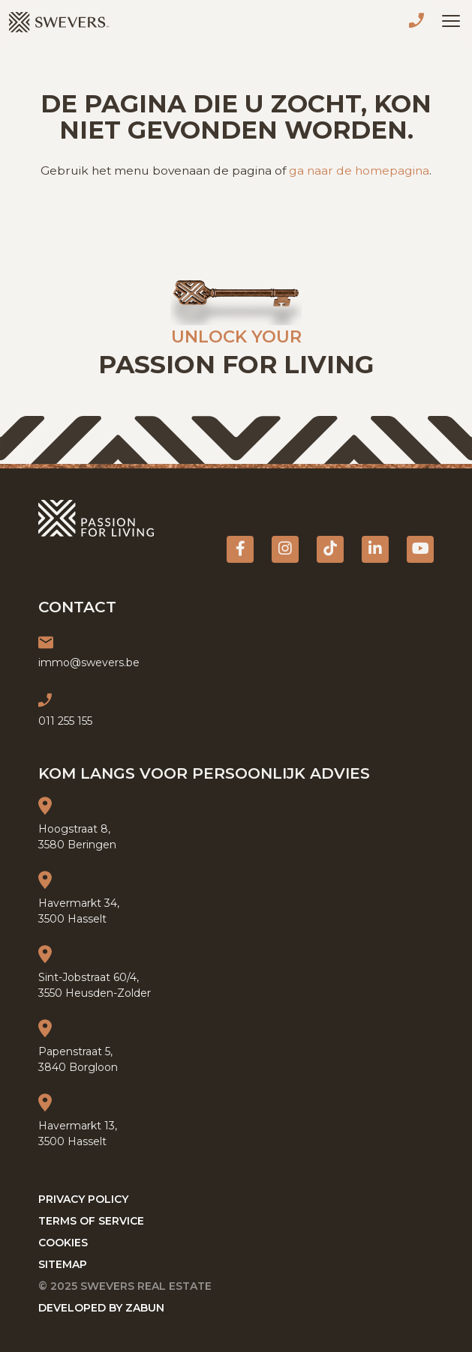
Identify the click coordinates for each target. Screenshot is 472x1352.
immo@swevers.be (89, 662)
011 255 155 (419, 22)
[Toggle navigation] (451, 21)
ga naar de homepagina (359, 170)
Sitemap (62, 1264)
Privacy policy (83, 1199)
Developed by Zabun (101, 1308)
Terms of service (91, 1221)
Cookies (63, 1242)
